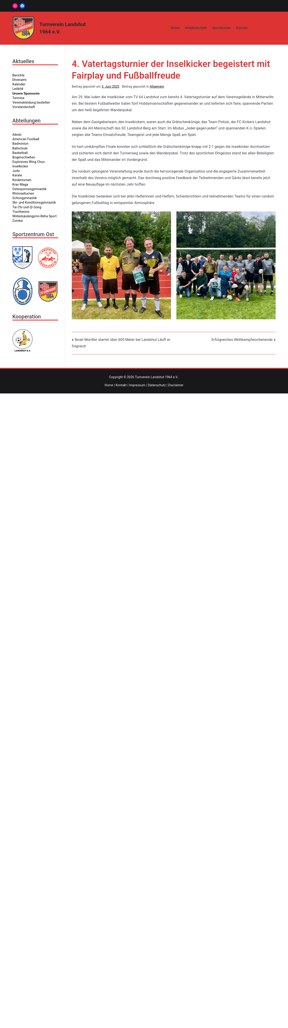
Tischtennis (20, 212)
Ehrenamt (19, 80)
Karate (17, 175)
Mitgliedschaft (196, 28)
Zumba (17, 221)
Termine (18, 98)
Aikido (17, 135)
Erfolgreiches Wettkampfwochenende (242, 339)
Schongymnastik (24, 198)
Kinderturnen (21, 180)
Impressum (137, 385)
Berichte (18, 75)
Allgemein (157, 86)
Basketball (20, 153)
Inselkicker (20, 166)
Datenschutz (157, 385)
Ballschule (19, 148)
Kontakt (242, 28)
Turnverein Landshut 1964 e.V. (156, 377)
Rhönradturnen (23, 193)
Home (175, 28)
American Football (25, 139)
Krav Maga (20, 185)
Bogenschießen (23, 157)
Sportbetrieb (221, 28)
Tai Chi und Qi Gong (26, 207)
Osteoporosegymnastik (29, 189)
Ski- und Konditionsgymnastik (34, 202)
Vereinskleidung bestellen (31, 102)
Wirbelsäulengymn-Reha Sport (34, 216)
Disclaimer (176, 385)
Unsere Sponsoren (26, 93)
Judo (16, 171)
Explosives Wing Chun (28, 162)
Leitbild (17, 89)
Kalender (18, 84)
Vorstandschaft (23, 107)
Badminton (20, 144)
